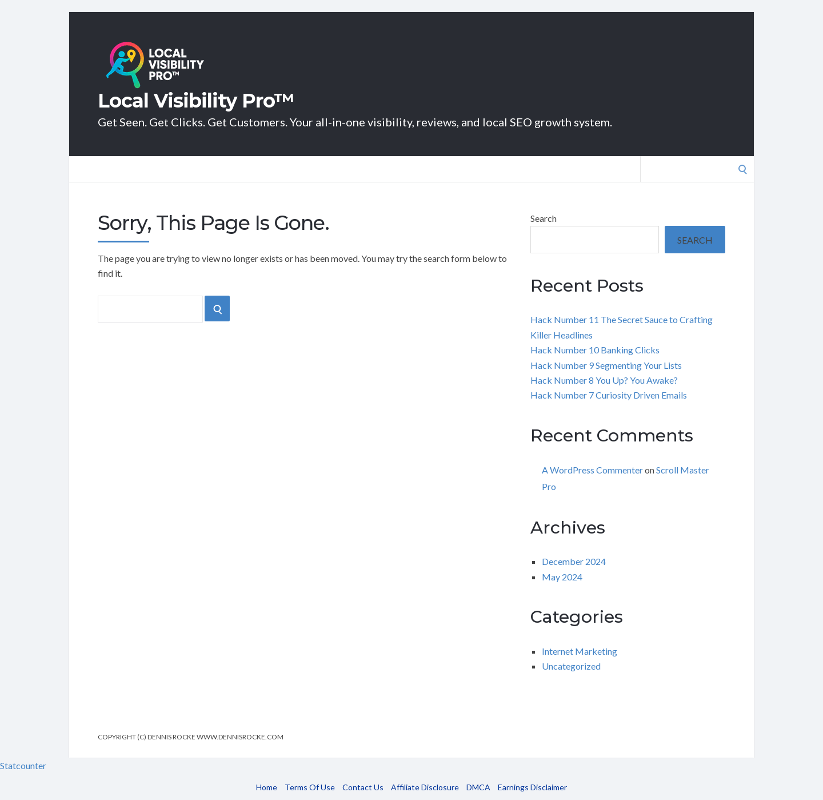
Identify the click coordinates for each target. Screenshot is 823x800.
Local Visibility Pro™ (196, 100)
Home (266, 787)
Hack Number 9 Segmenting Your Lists (606, 365)
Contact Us (362, 787)
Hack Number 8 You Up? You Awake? (604, 380)
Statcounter (23, 765)
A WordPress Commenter (592, 469)
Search (543, 218)
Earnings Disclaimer (532, 787)
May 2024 (562, 576)
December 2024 (574, 561)
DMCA (478, 787)
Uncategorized (571, 665)
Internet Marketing (579, 651)
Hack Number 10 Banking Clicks (595, 349)
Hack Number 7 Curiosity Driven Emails (608, 394)
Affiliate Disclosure (425, 787)
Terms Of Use (310, 787)
